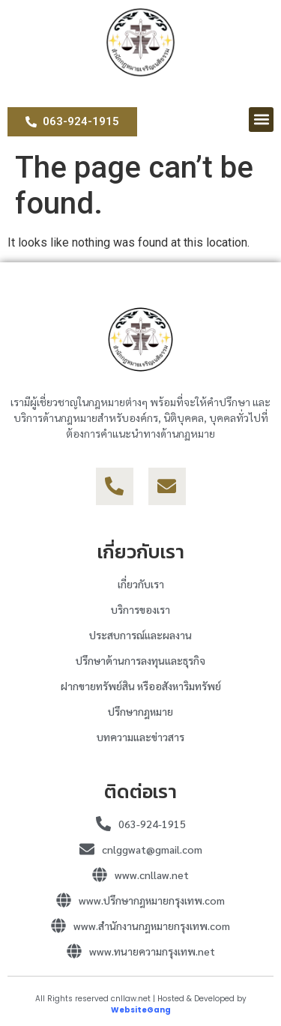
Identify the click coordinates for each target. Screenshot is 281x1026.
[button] (261, 119)
